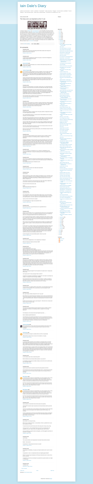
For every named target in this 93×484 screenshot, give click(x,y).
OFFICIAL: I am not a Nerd (64, 116)
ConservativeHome (35, 30)
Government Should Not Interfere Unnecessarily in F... (65, 156)
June (61, 221)
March (61, 225)
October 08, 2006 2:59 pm (27, 146)
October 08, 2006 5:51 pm (27, 243)
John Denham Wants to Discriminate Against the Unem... (65, 92)
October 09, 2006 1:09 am (27, 373)
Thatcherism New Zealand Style (65, 179)
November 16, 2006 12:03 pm (27, 466)
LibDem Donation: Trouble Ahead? (65, 79)
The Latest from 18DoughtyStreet (65, 197)
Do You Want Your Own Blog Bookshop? (66, 56)
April (60, 224)
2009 (60, 35)
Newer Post (22, 470)
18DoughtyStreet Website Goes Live (65, 188)
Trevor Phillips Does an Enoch (64, 118)
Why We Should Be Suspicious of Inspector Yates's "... (65, 86)
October (61, 43)
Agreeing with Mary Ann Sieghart (65, 210)
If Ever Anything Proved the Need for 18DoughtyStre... (65, 112)
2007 (60, 37)
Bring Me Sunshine (63, 201)
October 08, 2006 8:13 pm (27, 321)
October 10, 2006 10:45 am (27, 445)
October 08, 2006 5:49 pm (27, 208)
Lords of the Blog (62, 64)
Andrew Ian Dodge (26, 324)
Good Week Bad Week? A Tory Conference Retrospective (65, 207)
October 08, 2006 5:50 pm (27, 235)
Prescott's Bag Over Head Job (64, 95)
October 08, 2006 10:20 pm (27, 337)
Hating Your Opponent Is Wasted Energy (66, 119)
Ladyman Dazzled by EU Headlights (65, 185)
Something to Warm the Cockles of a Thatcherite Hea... (65, 164)
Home (37, 470)
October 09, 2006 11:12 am (27, 416)
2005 (60, 230)
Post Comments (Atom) (28, 472)
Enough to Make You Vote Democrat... (66, 74)
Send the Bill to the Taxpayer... (64, 129)
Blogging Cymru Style (63, 122)
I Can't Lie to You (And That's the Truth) (66, 135)
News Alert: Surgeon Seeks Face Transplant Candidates (65, 97)
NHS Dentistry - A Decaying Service (65, 191)
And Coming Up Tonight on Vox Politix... (66, 144)
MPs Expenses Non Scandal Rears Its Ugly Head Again (66, 81)
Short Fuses (62, 126)
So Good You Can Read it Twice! (65, 151)
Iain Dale (61, 240)
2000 (60, 234)
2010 (60, 33)
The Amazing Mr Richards (64, 194)
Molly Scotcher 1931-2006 (64, 125)
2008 (60, 36)
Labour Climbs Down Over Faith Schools (66, 90)
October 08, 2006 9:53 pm (27, 329)
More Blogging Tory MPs (64, 105)
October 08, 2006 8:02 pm (27, 282)
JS (60, 241)
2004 (60, 231)
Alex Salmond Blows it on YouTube (65, 48)
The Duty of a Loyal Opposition (65, 53)
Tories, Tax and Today (63, 132)
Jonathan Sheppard (26, 70)
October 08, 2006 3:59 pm (27, 163)
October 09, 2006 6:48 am (27, 386)
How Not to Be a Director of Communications (64, 88)
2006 (60, 39)
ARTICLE (29, 30)
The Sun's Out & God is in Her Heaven (66, 65)
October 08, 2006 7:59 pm (27, 266)
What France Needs (63, 55)
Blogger (51, 478)
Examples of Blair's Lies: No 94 (65, 172)
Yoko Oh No (62, 137)
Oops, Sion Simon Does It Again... (65, 176)
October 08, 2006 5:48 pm (27, 202)
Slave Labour (62, 46)
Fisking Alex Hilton (63, 167)
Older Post (52, 470)
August (61, 218)
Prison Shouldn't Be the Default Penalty (66, 196)
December (61, 40)
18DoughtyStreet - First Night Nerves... (66, 189)
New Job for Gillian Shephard (64, 93)
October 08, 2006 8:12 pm (27, 303)
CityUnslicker (25, 332)
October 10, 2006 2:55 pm (27, 460)
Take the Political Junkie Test (64, 162)
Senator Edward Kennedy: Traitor (65, 107)
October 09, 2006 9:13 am (27, 399)
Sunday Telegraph (35, 31)
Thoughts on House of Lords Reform (65, 108)
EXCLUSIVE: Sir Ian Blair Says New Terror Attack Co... (65, 203)
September (62, 217)
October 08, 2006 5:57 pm (27, 255)
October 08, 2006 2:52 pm (27, 131)
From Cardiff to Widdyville (64, 130)
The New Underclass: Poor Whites (65, 73)
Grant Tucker (62, 238)
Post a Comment (24, 468)
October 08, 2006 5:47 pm (27, 188)
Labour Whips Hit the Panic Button (65, 49)
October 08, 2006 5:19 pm (27, 169)
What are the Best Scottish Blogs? (65, 76)
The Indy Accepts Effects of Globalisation (66, 168)
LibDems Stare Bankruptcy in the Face (66, 178)
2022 (60, 30)
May (60, 222)
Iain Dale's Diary (33, 6)
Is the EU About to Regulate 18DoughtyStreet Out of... (64, 143)
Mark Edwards (25, 376)
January (61, 228)
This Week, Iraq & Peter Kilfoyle (65, 175)
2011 (60, 32)
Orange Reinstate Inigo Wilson (64, 186)
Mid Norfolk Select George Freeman (65, 123)
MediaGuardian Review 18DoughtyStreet (66, 59)
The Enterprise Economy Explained (65, 63)
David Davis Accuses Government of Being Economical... (65, 139)
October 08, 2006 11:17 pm (27, 363)
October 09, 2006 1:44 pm (27, 433)
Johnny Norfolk (25, 63)
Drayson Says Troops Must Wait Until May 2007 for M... (66, 148)
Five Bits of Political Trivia (64, 71)
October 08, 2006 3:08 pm (27, 154)
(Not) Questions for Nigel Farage (65, 52)
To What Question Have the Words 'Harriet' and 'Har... (65, 61)
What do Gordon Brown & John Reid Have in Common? (65, 99)
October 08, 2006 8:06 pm (27, 289)
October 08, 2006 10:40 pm (27, 352)
